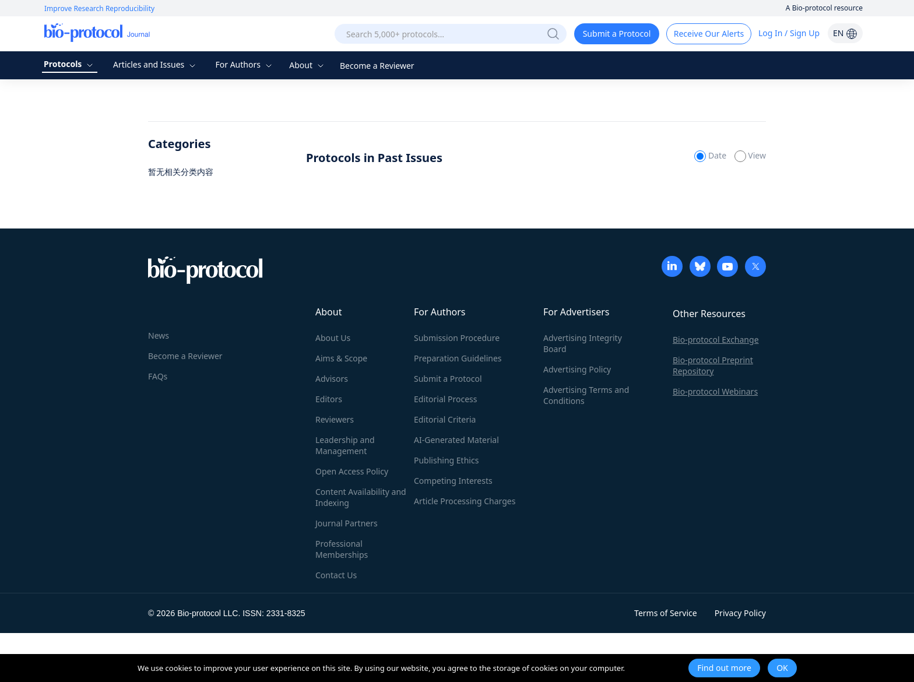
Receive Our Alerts (709, 33)
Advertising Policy (577, 369)
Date (711, 155)
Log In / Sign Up (789, 32)
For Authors (244, 64)
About (307, 65)
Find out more (724, 667)
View (750, 155)
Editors (328, 399)
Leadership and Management (345, 445)
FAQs (157, 376)
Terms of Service (665, 612)
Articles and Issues (155, 64)
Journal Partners (346, 523)
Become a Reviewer (377, 65)
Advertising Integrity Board (582, 343)
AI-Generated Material (456, 439)
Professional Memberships (341, 549)
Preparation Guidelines (458, 358)
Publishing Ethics (446, 460)
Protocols (70, 63)
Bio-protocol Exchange (716, 339)
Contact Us (336, 575)
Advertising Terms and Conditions (586, 395)
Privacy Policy (740, 612)
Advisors (331, 378)
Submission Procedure (457, 337)
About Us (332, 337)
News (158, 335)
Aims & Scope (341, 358)
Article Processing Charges (464, 501)
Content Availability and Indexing (360, 497)
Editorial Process (445, 399)
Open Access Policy (351, 471)
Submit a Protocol (617, 33)
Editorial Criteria (445, 419)
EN (845, 32)
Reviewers (334, 419)
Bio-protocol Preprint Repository (713, 365)
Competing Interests (453, 480)
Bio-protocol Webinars (715, 391)
